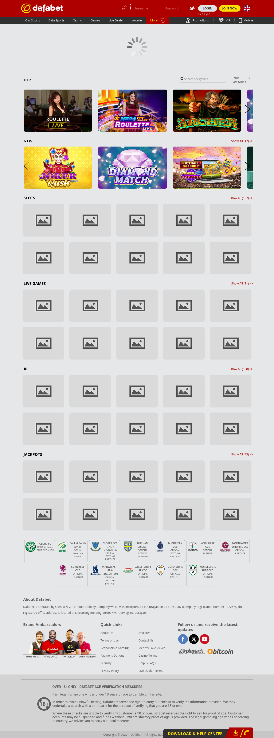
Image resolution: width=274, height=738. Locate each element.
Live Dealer (116, 20)
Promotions (200, 20)
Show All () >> (242, 141)
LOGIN (207, 8)
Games (95, 20)
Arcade (137, 20)
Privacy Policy (110, 671)
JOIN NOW (230, 8)
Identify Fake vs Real (152, 648)
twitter (194, 639)
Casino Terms (147, 655)
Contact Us (145, 640)
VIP (227, 20)
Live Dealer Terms (150, 671)
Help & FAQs (147, 663)
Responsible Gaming (115, 648)
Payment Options (112, 655)
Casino (77, 20)
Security (106, 663)
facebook (183, 639)
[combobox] (203, 79)
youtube (205, 639)
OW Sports (32, 20)
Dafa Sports (56, 20)
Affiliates (144, 633)
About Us (107, 633)
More (154, 20)
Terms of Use (110, 640)
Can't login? (204, 14)
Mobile (248, 20)
